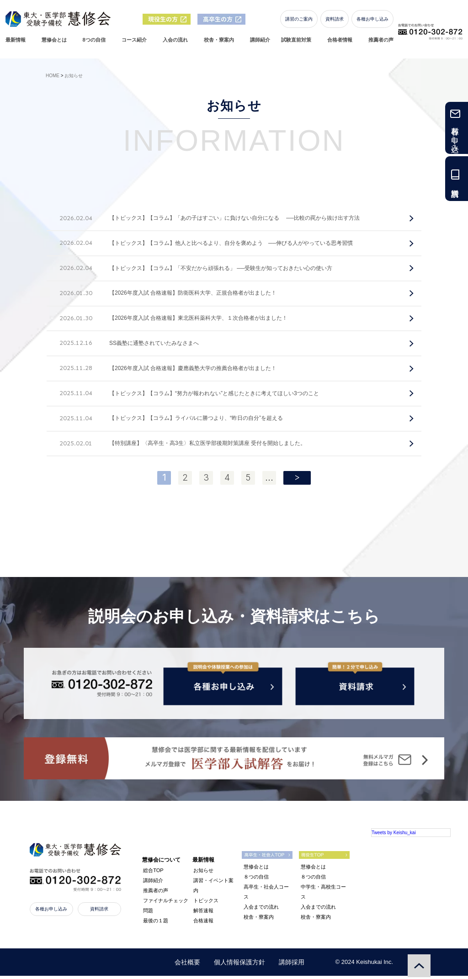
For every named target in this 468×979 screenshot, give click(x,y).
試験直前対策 (298, 44)
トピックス (205, 903)
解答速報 (203, 913)
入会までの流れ (261, 910)
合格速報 (203, 923)
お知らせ (203, 873)
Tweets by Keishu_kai (394, 835)
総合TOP (153, 873)
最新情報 (17, 44)
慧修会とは (56, 44)
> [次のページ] (297, 477)
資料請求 (336, 22)
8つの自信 (96, 44)
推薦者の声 (382, 44)
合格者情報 (341, 44)
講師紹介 (262, 44)
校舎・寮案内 (221, 44)
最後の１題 (155, 923)
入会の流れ (177, 44)
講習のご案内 (300, 22)
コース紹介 (136, 44)
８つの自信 (256, 880)
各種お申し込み (374, 22)
